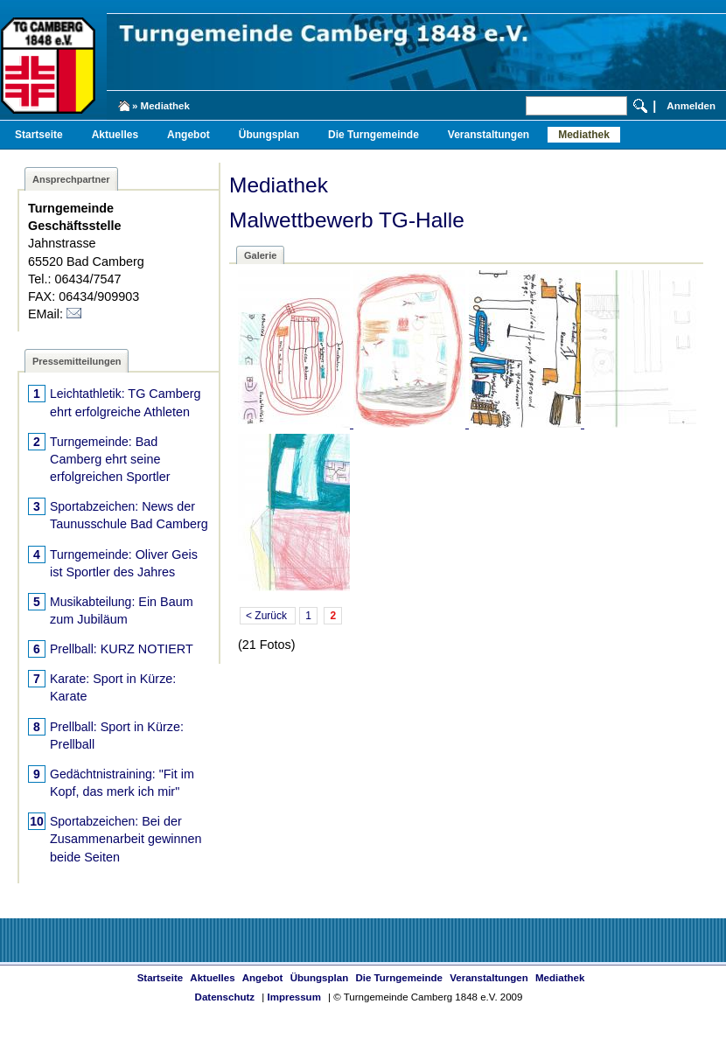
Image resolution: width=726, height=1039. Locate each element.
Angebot (188, 135)
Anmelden (691, 106)
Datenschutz (225, 997)
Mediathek (584, 135)
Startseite (39, 135)
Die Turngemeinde (373, 135)
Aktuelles (115, 135)
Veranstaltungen (488, 135)
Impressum (293, 997)
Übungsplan (269, 135)
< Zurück (268, 616)
